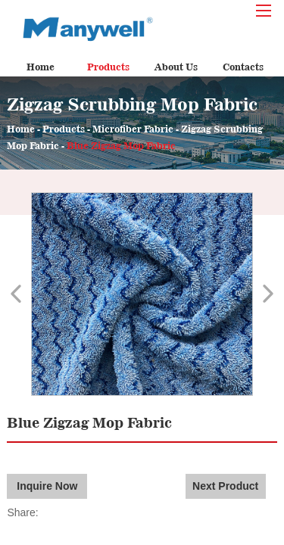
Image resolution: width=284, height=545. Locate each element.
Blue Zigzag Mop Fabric (121, 145)
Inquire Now (47, 486)
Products (108, 67)
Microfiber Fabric (132, 129)
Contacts (243, 67)
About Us (176, 67)
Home (41, 67)
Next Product (225, 486)
